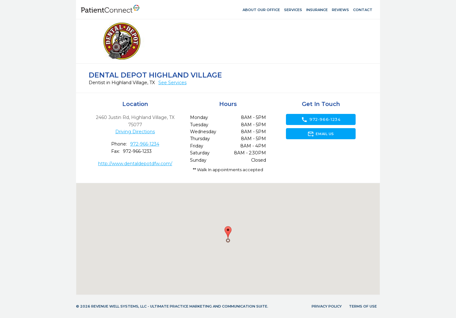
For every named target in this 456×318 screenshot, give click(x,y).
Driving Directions (135, 131)
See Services (172, 82)
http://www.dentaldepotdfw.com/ (135, 163)
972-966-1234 (144, 144)
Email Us (320, 134)
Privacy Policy (327, 306)
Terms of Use (363, 306)
